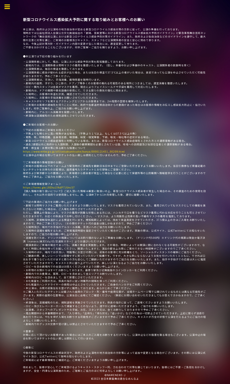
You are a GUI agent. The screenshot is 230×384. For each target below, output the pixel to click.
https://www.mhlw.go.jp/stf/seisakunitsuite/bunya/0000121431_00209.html (76, 151)
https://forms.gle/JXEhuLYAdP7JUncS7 (50, 187)
